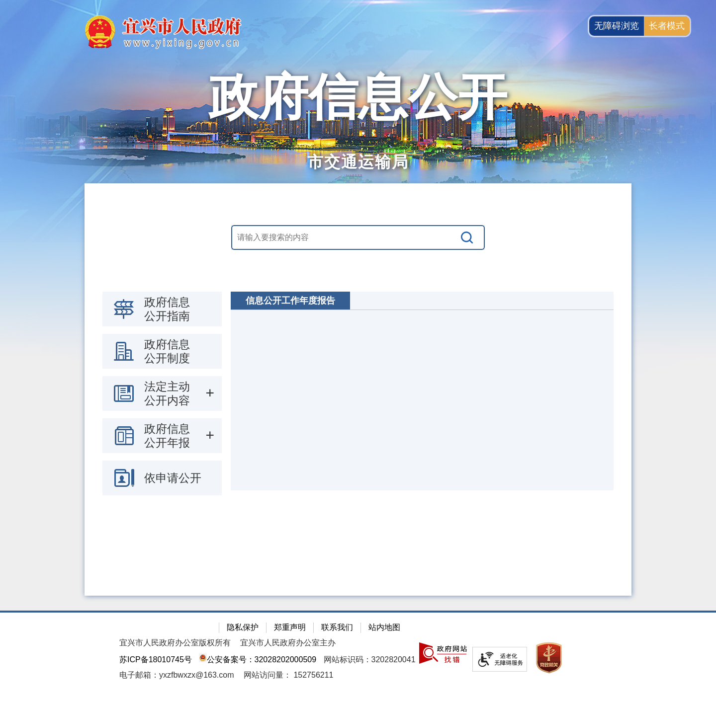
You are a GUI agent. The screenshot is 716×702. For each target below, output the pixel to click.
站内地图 (384, 627)
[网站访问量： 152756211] (289, 675)
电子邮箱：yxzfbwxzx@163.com (176, 675)
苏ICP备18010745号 (155, 659)
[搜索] (467, 237)
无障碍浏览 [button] (616, 26)
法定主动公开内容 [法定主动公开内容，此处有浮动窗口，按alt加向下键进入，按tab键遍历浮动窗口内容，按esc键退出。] (167, 393)
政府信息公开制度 (167, 351)
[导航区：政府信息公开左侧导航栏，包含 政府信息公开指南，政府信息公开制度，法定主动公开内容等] (162, 393)
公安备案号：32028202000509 (257, 659)
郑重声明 (290, 627)
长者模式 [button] (667, 26)
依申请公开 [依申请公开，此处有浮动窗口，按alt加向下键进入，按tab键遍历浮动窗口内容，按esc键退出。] (172, 477)
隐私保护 (243, 627)
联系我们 (337, 627)
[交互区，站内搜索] (358, 237)
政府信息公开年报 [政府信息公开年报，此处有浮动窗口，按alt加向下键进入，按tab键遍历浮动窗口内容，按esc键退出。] (167, 435)
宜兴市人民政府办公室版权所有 (175, 642)
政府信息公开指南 (167, 309)
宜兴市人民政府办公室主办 (288, 642)
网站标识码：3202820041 (370, 659)
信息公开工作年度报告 (290, 301)
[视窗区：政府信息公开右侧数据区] (422, 391)
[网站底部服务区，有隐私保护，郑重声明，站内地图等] (358, 656)
